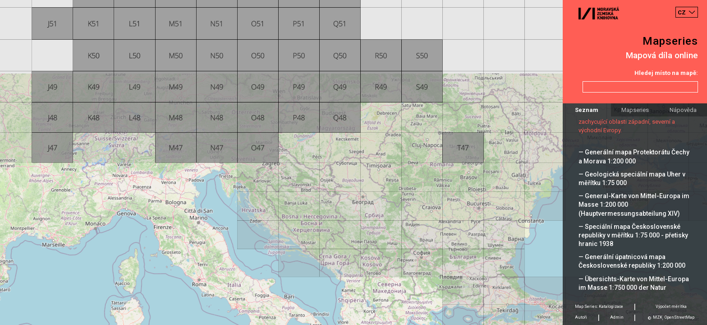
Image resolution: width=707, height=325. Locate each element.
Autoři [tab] (581, 317)
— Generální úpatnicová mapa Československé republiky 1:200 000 (631, 261)
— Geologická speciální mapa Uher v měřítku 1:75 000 (631, 178)
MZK (657, 317)
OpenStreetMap (679, 317)
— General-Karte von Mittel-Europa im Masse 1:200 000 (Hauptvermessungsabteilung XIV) (633, 204)
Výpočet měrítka (671, 306)
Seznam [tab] (586, 110)
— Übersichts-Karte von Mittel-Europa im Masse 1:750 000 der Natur (633, 283)
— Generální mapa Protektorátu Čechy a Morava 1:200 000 (633, 156)
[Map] (353, 162)
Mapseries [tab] (635, 110)
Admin (617, 317)
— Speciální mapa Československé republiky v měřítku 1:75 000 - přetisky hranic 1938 (633, 235)
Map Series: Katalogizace (599, 306)
